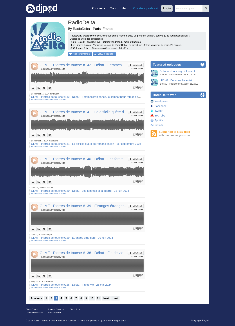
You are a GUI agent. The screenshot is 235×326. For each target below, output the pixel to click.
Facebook (160, 106)
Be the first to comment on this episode (48, 100)
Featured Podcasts (34, 313)
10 (91, 298)
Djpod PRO (105, 320)
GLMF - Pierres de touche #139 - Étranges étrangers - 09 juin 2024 (84, 206)
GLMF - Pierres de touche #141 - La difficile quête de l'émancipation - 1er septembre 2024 (84, 112)
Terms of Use (48, 320)
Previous (36, 298)
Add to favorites (81, 53)
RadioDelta (81, 22)
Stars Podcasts (54, 313)
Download (137, 65)
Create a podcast (145, 8)
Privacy (61, 320)
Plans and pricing (88, 320)
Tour (113, 8)
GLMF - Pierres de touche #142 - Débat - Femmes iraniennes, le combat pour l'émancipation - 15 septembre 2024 (84, 65)
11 (98, 298)
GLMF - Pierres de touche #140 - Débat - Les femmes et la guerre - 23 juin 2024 (84, 159)
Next (106, 298)
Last (115, 298)
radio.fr (159, 125)
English (205, 320)
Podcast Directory (56, 309)
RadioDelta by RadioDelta (52, 69)
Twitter (158, 110)
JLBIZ (36, 320)
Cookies (72, 320)
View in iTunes (105, 53)
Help (125, 8)
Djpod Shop (75, 309)
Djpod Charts (31, 309)
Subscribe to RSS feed (182, 133)
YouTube (160, 115)
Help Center (120, 320)
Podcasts (98, 8)
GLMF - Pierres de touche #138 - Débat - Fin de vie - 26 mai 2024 (84, 253)
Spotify (159, 120)
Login (167, 8)
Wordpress (161, 101)
